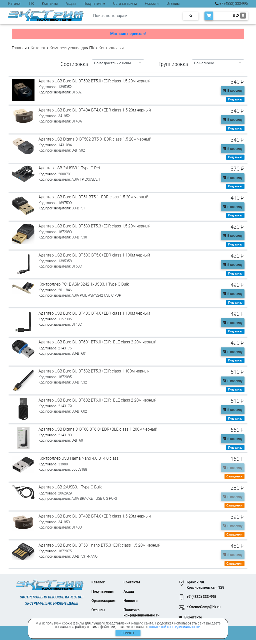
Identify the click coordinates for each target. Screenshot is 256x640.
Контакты (50, 4)
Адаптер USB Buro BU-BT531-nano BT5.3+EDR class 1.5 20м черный (99, 545)
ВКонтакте (193, 617)
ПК (31, 4)
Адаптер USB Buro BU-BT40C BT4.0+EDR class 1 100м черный (94, 313)
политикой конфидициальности (174, 627)
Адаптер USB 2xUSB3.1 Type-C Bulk (70, 487)
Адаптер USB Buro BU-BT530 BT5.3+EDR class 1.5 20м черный (94, 226)
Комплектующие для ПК (72, 48)
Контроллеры (111, 48)
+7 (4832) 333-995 (231, 4)
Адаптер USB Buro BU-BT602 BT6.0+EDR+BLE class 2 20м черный (97, 400)
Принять (128, 632)
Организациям (125, 4)
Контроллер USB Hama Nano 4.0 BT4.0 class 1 (80, 458)
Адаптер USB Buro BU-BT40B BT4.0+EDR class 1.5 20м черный (94, 516)
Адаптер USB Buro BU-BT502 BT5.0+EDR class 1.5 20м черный (94, 81)
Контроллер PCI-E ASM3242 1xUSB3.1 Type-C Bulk (83, 284)
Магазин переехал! (128, 33)
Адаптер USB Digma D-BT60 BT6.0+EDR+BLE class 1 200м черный (97, 429)
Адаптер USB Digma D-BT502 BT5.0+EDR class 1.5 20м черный (94, 139)
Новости (151, 4)
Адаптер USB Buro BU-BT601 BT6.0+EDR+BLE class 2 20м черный (97, 342)
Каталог (14, 4)
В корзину (232, 90)
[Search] (136, 16)
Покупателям (94, 4)
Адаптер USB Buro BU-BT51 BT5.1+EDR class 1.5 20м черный (93, 197)
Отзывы (173, 4)
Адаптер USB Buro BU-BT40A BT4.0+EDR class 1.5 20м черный (94, 110)
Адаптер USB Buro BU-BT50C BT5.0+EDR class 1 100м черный (94, 255)
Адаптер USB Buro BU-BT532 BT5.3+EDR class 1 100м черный (94, 371)
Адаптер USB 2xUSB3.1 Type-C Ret (69, 168)
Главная (19, 48)
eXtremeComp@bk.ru (203, 607)
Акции (71, 4)
